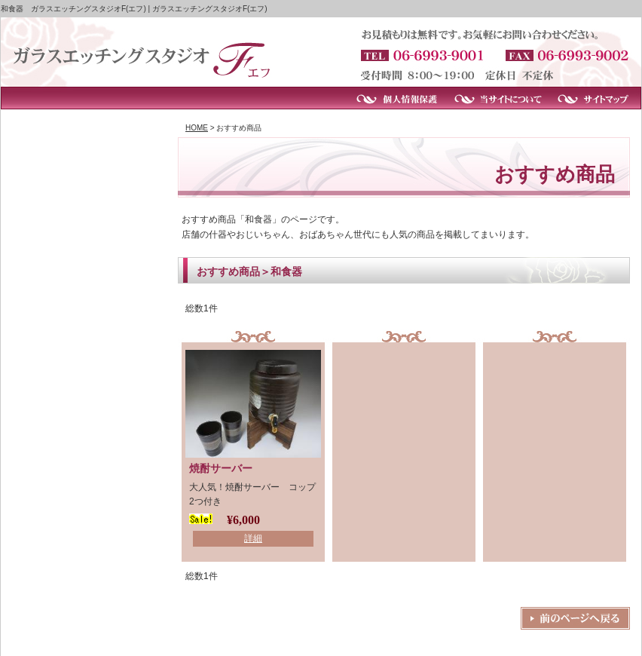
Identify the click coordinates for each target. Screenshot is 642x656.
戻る (575, 618)
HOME (196, 128)
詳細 (253, 538)
